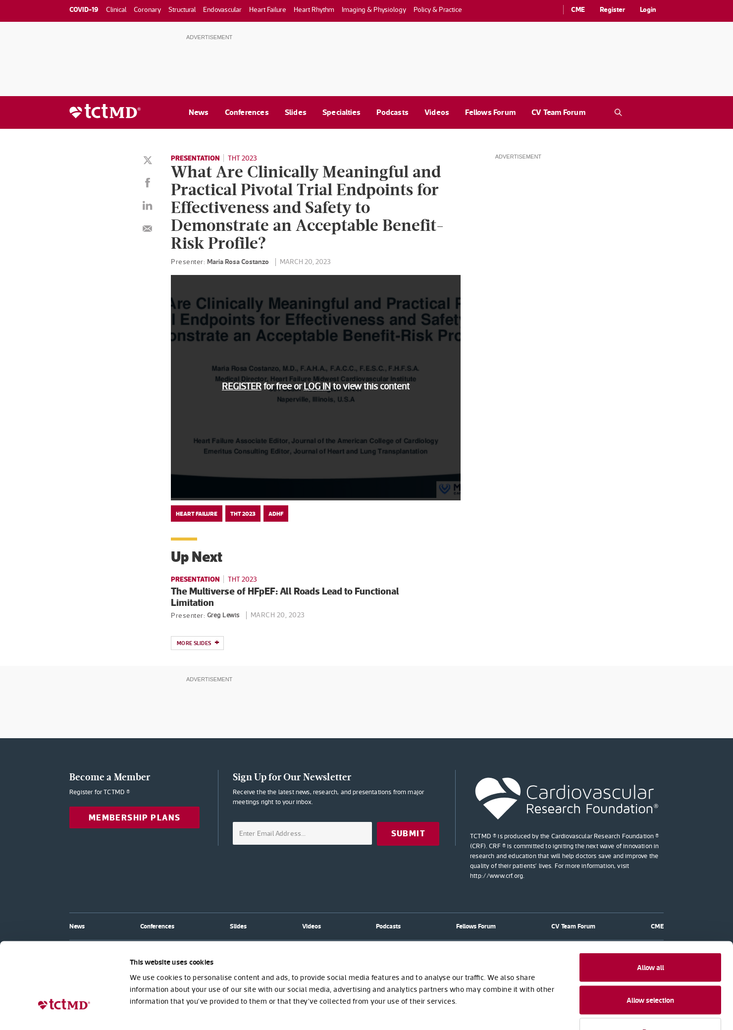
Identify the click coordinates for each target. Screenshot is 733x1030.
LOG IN (317, 386)
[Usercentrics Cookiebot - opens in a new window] (64, 1010)
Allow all (650, 901)
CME (578, 9)
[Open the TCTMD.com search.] (618, 112)
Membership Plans (135, 817)
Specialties (341, 112)
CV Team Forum (558, 112)
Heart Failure (196, 513)
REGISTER (242, 386)
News (199, 112)
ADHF (275, 513)
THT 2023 (242, 158)
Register (612, 9)
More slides (198, 644)
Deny (650, 965)
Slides (296, 112)
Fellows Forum (490, 112)
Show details (539, 1010)
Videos (436, 112)
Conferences (247, 112)
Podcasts (392, 112)
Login (648, 9)
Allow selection (650, 933)
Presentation (195, 158)
